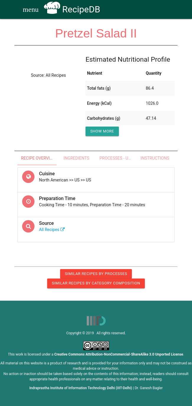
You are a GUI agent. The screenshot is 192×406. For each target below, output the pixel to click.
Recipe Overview (38, 158)
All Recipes (51, 229)
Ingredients (76, 158)
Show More (102, 131)
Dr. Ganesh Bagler (149, 388)
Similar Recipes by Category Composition (96, 283)
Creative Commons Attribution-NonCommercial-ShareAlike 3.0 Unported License (118, 354)
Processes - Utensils (117, 158)
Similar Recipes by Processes (96, 273)
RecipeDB (72, 9)
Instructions (155, 158)
